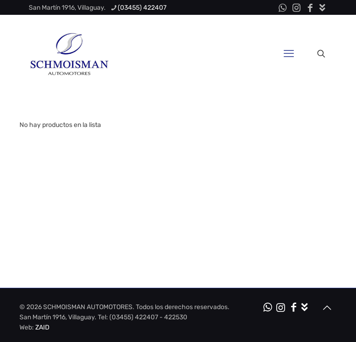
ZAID (42, 327)
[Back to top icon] (327, 307)
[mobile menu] (289, 54)
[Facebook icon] (310, 7)
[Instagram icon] (296, 7)
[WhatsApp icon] (282, 7)
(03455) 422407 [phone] (142, 8)
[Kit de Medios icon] (322, 7)
